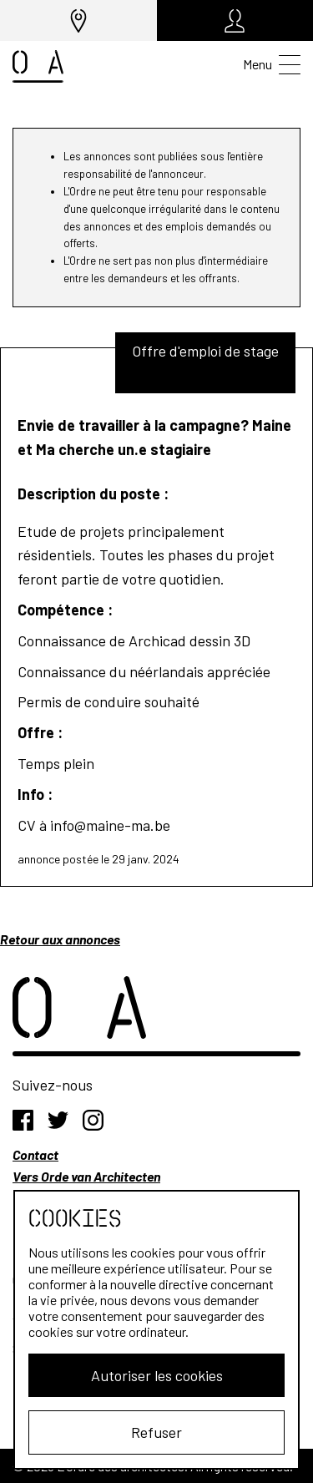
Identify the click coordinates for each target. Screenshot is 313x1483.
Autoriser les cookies (157, 1375)
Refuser (156, 1432)
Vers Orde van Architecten (86, 1176)
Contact (35, 1154)
